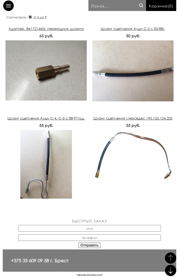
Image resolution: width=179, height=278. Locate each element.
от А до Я (39, 17)
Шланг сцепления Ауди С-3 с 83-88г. (133, 28)
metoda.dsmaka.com (89, 275)
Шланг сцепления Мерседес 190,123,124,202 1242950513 (132, 120)
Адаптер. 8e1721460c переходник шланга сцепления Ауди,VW (46, 31)
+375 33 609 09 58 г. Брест (40, 260)
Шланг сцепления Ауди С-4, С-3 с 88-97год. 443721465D (46, 120)
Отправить (89, 245)
